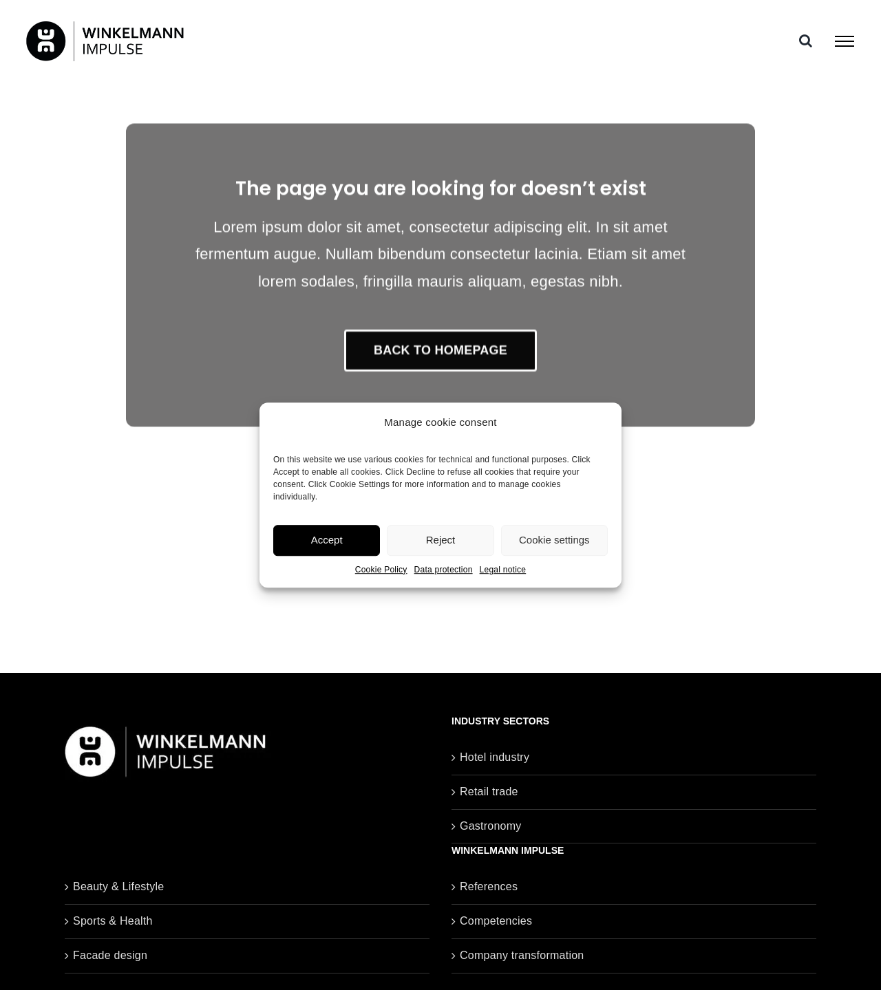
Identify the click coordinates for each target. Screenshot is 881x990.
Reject (441, 540)
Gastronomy (491, 826)
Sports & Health (113, 921)
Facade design (110, 955)
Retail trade (489, 791)
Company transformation (522, 955)
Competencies (496, 921)
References (489, 886)
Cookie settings (554, 540)
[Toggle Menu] (844, 41)
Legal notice (503, 569)
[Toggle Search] (805, 40)
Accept (327, 540)
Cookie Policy (381, 569)
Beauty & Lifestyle (118, 886)
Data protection (443, 569)
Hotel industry (494, 757)
